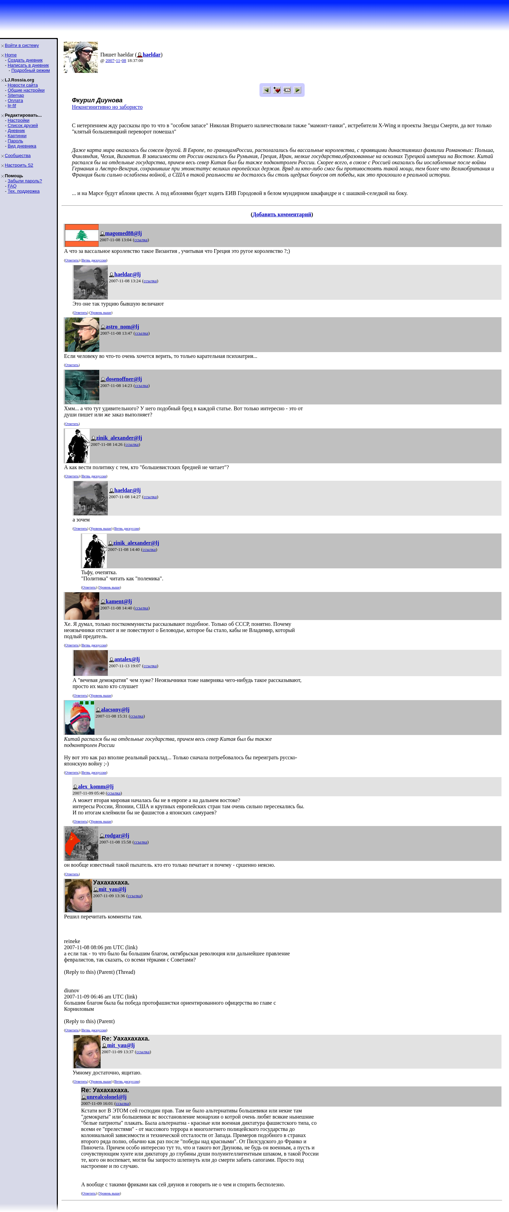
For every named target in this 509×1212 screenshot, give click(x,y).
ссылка (141, 239)
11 (118, 60)
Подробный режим (30, 70)
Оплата (15, 100)
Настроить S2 (19, 165)
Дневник (16, 130)
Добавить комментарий (282, 214)
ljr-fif (12, 105)
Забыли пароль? (25, 180)
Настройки (18, 120)
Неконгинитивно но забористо (107, 107)
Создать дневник (25, 60)
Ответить (71, 260)
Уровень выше (100, 312)
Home (11, 54)
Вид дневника (22, 146)
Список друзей (23, 125)
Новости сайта (23, 85)
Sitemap (16, 95)
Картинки (17, 135)
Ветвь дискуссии (94, 260)
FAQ (12, 186)
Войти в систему (22, 45)
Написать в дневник (28, 65)
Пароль (15, 140)
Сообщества (18, 155)
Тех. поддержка (23, 191)
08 (124, 60)
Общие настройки (26, 90)
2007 (109, 60)
